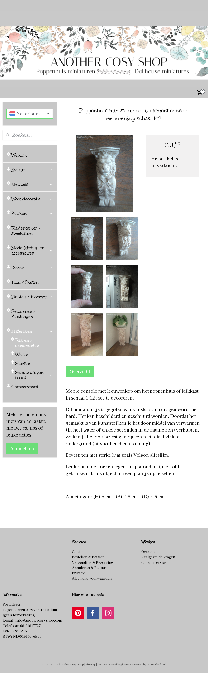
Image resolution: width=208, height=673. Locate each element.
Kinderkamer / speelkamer (26, 230)
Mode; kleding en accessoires (32, 250)
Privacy (78, 572)
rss (99, 664)
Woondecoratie (32, 199)
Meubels (32, 184)
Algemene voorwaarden (92, 578)
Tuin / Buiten (24, 282)
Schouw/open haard (34, 375)
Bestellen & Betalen (88, 557)
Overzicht (80, 371)
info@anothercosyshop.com (38, 620)
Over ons (148, 551)
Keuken (32, 213)
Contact (78, 551)
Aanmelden (22, 448)
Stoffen (22, 363)
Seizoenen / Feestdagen (32, 314)
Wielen (21, 354)
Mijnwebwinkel (156, 664)
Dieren (32, 268)
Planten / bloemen (32, 297)
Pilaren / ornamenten (27, 342)
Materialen (32, 331)
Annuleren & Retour (89, 567)
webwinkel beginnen (116, 664)
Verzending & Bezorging (92, 562)
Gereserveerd (24, 387)
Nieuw (32, 170)
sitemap (90, 664)
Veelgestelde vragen (158, 557)
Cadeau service (153, 562)
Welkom (19, 155)
